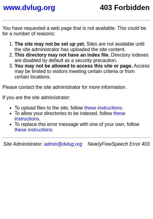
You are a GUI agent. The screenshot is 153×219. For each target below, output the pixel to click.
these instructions (103, 107)
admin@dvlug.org (63, 144)
